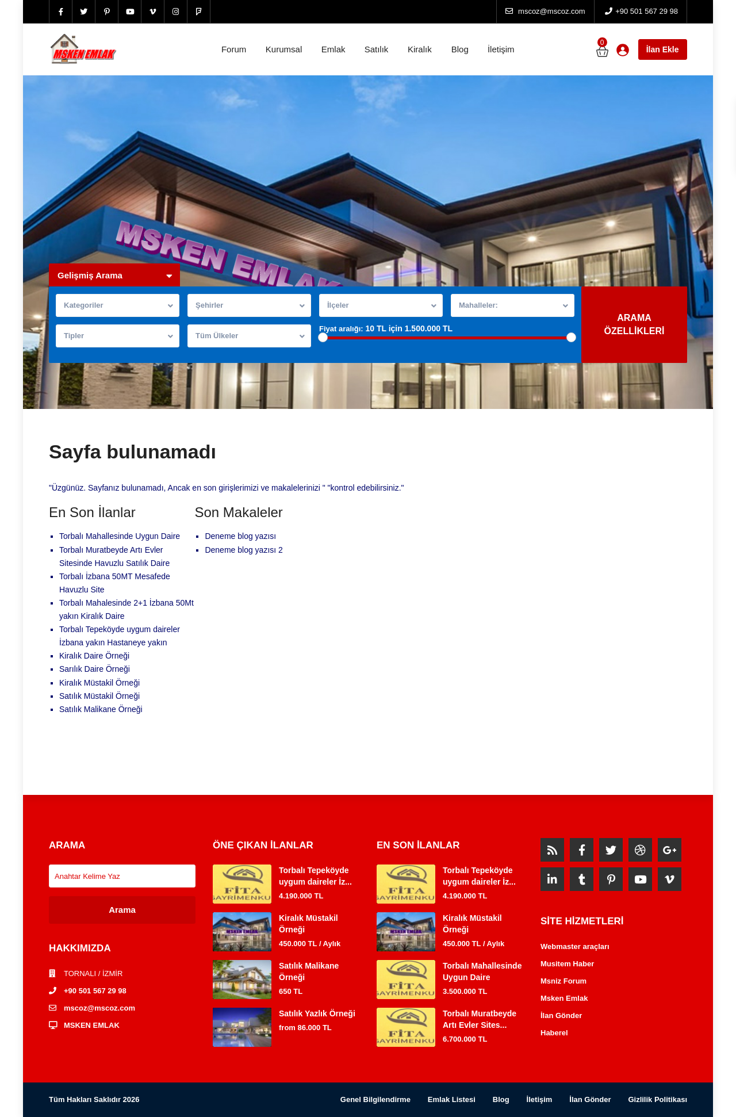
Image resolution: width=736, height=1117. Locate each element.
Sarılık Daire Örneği (94, 669)
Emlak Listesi (452, 1099)
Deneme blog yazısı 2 (243, 549)
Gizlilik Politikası (657, 1099)
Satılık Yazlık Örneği (317, 1013)
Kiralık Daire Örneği (94, 655)
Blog (460, 49)
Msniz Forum (563, 981)
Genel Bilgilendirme (375, 1099)
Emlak (333, 49)
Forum (233, 49)
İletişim (501, 49)
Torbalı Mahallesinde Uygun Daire (119, 536)
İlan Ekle (662, 49)
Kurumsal (284, 49)
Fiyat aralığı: (341, 328)
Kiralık (420, 49)
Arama (122, 910)
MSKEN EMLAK (92, 1025)
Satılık (377, 49)
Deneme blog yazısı (240, 536)
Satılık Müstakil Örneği (99, 696)
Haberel (554, 1032)
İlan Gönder (561, 1015)
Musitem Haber (567, 963)
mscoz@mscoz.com (99, 1008)
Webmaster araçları (575, 946)
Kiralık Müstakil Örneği (99, 682)
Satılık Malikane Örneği (101, 709)
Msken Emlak (564, 998)
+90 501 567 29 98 (95, 990)
